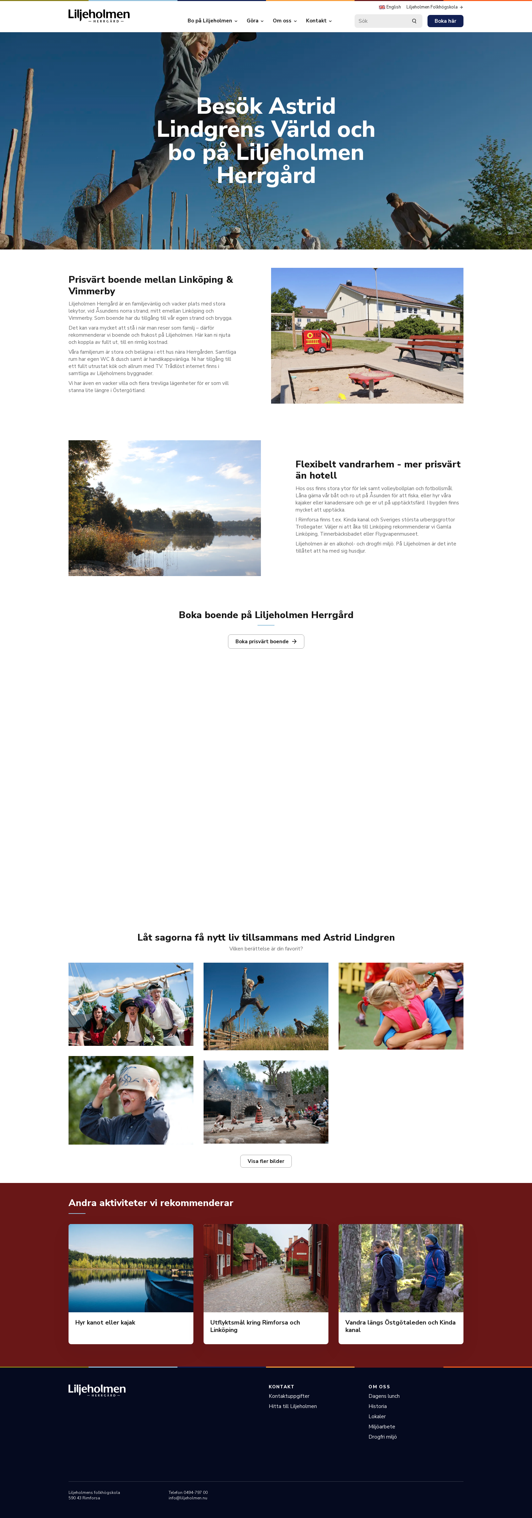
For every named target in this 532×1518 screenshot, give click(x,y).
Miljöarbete (381, 1426)
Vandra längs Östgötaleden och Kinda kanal (400, 1326)
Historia (377, 1406)
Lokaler (377, 1416)
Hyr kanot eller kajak (105, 1322)
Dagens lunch (384, 1396)
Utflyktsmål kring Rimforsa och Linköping (255, 1326)
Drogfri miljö (382, 1436)
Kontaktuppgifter (289, 1396)
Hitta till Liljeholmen (293, 1406)
